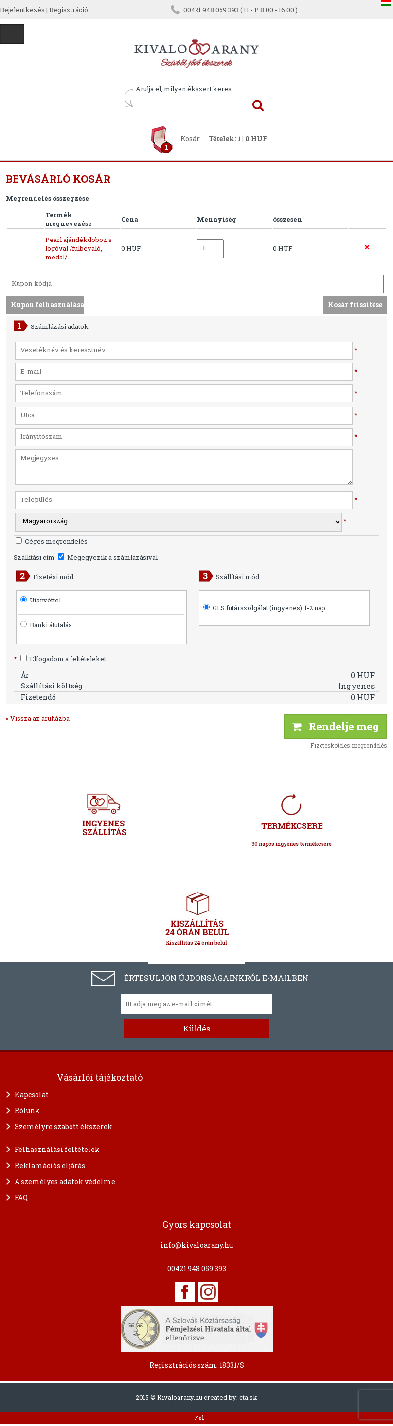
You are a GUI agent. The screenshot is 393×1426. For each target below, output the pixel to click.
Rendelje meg (335, 726)
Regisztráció (68, 9)
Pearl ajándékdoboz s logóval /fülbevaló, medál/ (78, 248)
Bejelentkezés (22, 9)
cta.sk (248, 1397)
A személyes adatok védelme (65, 1181)
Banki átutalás (51, 624)
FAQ (21, 1197)
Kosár (190, 138)
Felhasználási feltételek (57, 1149)
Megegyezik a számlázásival (108, 557)
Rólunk (27, 1110)
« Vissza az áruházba (38, 718)
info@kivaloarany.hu (197, 1245)
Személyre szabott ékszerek (63, 1126)
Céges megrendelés (52, 541)
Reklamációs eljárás (50, 1165)
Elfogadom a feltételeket (60, 658)
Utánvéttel (45, 600)
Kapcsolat (32, 1094)
